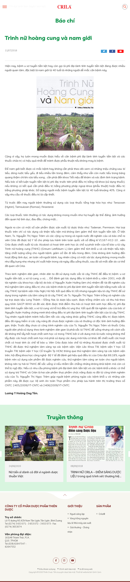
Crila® (102, 514)
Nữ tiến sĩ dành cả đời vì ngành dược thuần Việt (33, 474)
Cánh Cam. (97, 572)
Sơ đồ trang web (85, 569)
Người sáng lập (77, 514)
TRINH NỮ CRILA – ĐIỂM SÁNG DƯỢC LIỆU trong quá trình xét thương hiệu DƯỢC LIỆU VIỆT (96, 474)
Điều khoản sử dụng (47, 569)
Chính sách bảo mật (67, 569)
